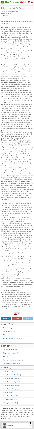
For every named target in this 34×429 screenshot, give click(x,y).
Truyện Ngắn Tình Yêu (14, 8)
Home (4, 8)
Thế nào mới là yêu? (9, 331)
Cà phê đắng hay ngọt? (10, 353)
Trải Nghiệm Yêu (8, 399)
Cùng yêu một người (9, 342)
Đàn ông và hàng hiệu (10, 349)
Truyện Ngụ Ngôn (8, 396)
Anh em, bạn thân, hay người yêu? (13, 360)
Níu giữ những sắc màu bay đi (12, 328)
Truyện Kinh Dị (7, 392)
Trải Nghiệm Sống (8, 403)
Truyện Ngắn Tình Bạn (10, 382)
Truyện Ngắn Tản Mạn (10, 389)
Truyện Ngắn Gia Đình (10, 385)
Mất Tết (5, 356)
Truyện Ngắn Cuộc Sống (10, 378)
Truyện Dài (6, 371)
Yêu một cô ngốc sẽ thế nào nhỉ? (13, 338)
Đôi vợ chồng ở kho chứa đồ (11, 363)
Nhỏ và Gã (6, 335)
